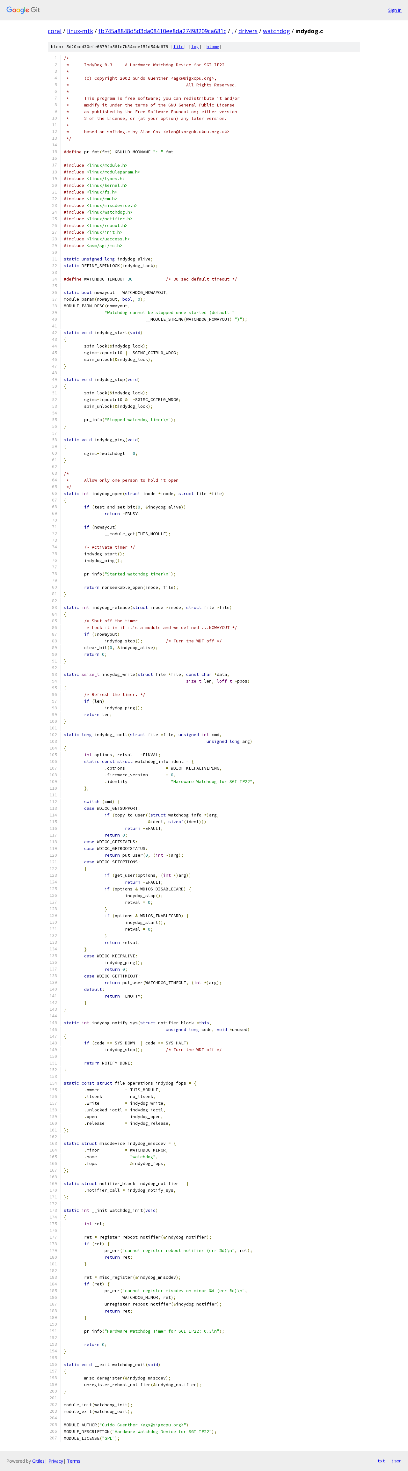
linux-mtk (80, 31)
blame (213, 46)
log (195, 46)
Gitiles (38, 1461)
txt (381, 1461)
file (178, 46)
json (396, 1461)
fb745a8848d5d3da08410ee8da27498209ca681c (162, 31)
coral (55, 31)
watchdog (276, 31)
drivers (248, 31)
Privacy (55, 1461)
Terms (73, 1461)
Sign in (395, 10)
